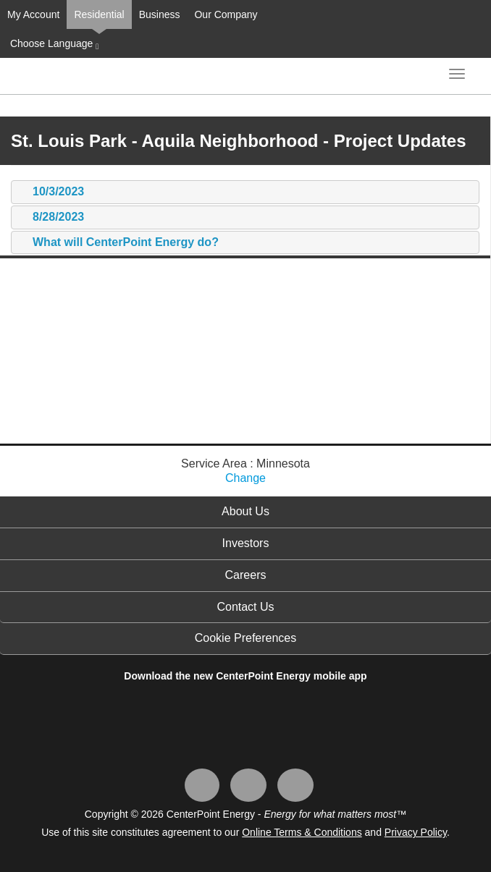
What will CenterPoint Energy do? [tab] (118, 243)
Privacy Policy (416, 832)
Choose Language (52, 44)
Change (245, 478)
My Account (33, 14)
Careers (246, 575)
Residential (99, 14)
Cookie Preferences (246, 638)
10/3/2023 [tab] (51, 192)
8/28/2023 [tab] (51, 217)
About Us (245, 511)
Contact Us (245, 607)
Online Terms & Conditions (301, 832)
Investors (245, 543)
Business (159, 14)
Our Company (225, 14)
